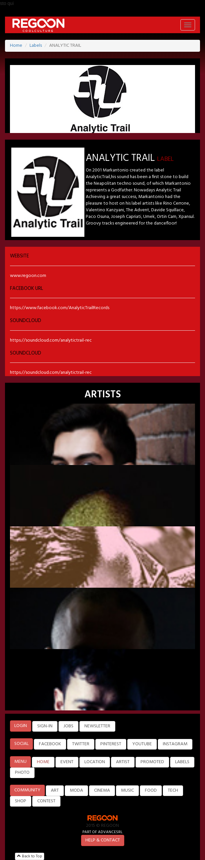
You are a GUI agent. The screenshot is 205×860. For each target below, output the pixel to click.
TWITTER (80, 744)
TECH (173, 790)
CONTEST (46, 801)
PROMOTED (152, 762)
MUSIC (127, 790)
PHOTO (22, 772)
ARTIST (123, 762)
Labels (36, 45)
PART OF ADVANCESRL (102, 832)
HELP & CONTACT (102, 840)
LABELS (182, 762)
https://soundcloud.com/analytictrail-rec (51, 340)
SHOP (20, 801)
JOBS (68, 726)
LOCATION (94, 762)
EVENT (66, 762)
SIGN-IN (44, 726)
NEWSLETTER (97, 726)
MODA (76, 790)
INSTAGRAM (175, 744)
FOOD (151, 790)
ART (55, 790)
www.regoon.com (28, 276)
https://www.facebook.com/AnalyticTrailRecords (59, 308)
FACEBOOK (50, 744)
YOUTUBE (142, 744)
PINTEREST (110, 744)
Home (16, 45)
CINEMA (102, 790)
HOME (43, 762)
